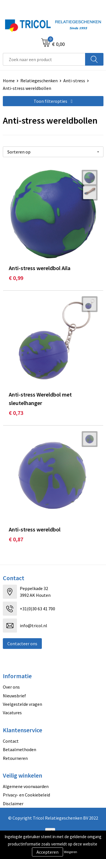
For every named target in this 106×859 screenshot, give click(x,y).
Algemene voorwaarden (26, 786)
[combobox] (44, 59)
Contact (11, 741)
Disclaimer (13, 803)
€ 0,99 (16, 277)
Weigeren (70, 852)
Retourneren (15, 758)
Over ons (11, 687)
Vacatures (12, 712)
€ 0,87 (16, 539)
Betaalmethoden (19, 749)
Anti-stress (74, 80)
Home (9, 80)
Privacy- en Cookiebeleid (26, 795)
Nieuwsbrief (14, 695)
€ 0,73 (16, 412)
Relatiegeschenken (39, 80)
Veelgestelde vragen (22, 704)
